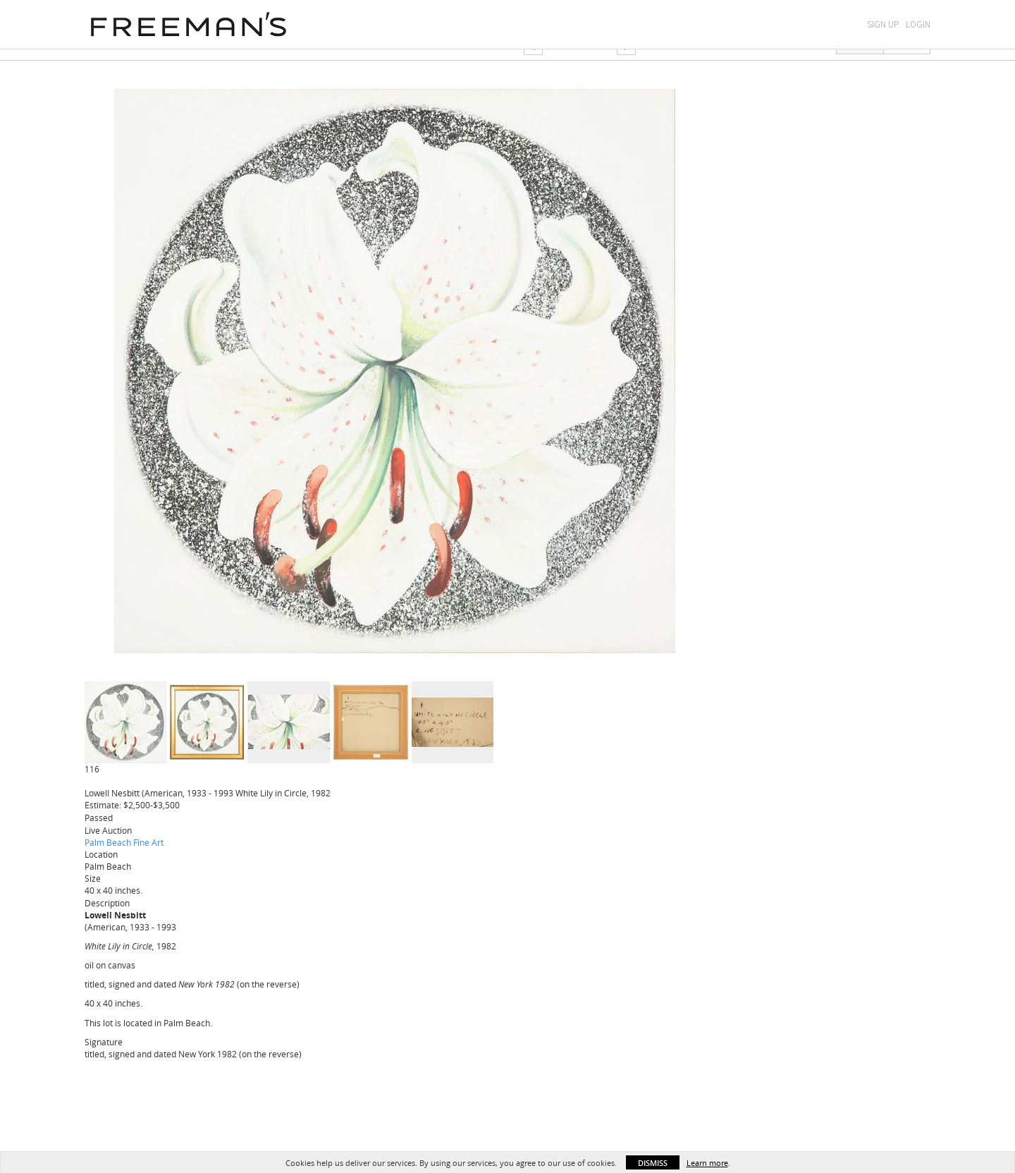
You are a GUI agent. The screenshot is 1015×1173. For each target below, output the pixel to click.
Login (918, 24)
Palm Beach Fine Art (124, 842)
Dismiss (653, 1162)
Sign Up (883, 24)
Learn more (707, 1162)
